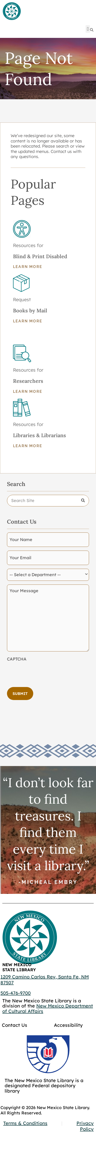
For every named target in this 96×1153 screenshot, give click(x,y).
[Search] (91, 30)
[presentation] (42, 673)
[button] (88, 29)
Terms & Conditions (25, 1123)
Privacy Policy (85, 1126)
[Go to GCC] (48, 1054)
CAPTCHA (16, 659)
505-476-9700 (15, 993)
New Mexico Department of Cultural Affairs (47, 1008)
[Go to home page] (11, 11)
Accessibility (68, 1025)
